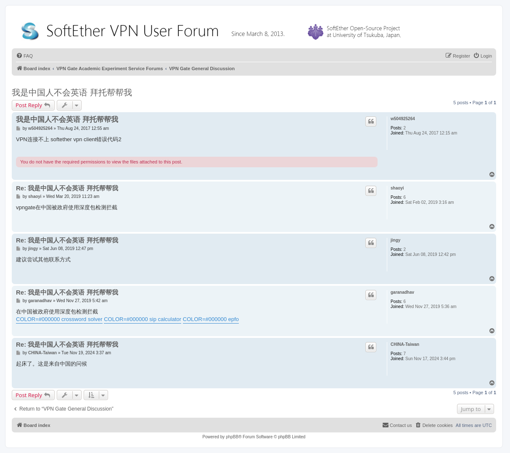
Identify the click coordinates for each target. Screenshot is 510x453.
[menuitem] (24, 56)
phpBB (232, 437)
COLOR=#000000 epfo (211, 319)
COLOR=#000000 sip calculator (142, 319)
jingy (395, 240)
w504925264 (403, 118)
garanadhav (402, 292)
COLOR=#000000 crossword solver (59, 319)
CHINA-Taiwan (405, 344)
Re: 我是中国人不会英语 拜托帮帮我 (67, 188)
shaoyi (397, 188)
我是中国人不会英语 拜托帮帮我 (72, 92)
